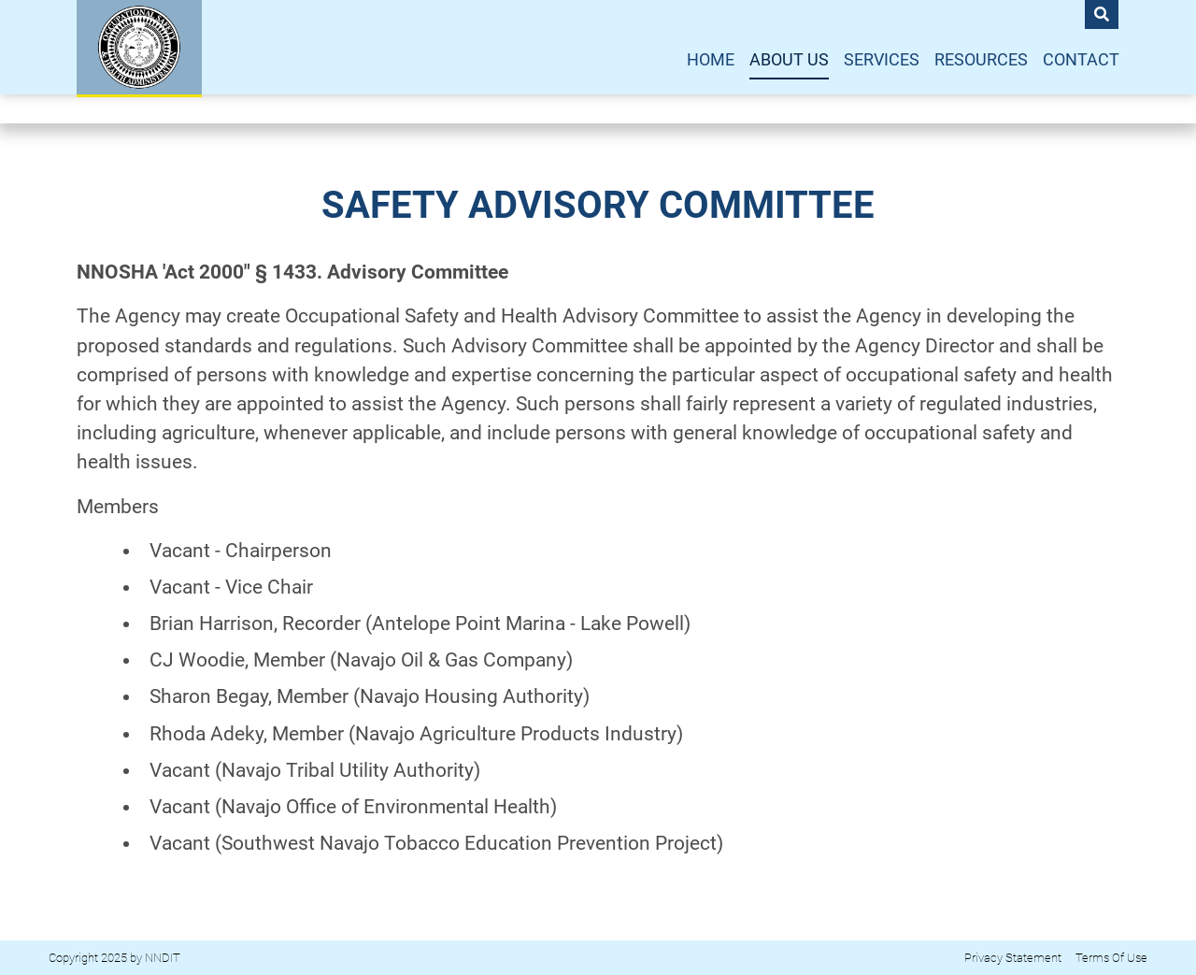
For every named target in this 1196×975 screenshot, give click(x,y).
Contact (1081, 59)
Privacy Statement (1012, 958)
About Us (789, 59)
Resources (981, 59)
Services (881, 59)
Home (710, 59)
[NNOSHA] (139, 47)
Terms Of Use (1111, 958)
